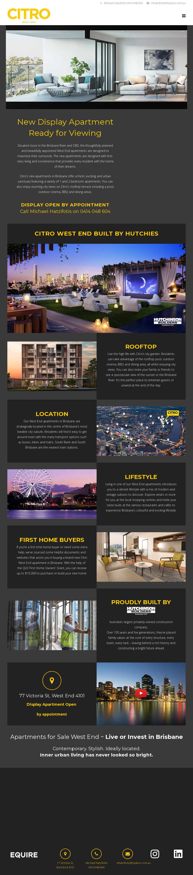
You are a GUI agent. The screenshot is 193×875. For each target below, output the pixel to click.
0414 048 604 (95, 211)
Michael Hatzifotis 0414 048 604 (123, 3)
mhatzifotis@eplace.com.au (168, 3)
